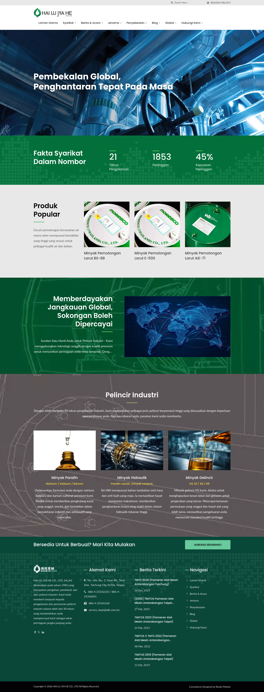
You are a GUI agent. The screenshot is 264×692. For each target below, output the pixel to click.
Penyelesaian (137, 23)
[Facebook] (35, 632)
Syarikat (69, 23)
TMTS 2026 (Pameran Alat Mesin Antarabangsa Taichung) (156, 582)
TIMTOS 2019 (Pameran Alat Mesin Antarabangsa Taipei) (154, 657)
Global (170, 23)
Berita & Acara (92, 23)
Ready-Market (223, 686)
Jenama (115, 23)
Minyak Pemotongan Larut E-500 (153, 256)
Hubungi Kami (192, 23)
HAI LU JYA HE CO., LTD (65, 686)
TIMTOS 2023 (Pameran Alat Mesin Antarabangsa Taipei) (154, 619)
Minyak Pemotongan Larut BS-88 (102, 256)
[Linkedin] (43, 632)
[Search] (189, 2)
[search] (171, 2)
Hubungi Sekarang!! (208, 544)
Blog (156, 23)
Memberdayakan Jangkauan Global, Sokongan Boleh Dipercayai (80, 311)
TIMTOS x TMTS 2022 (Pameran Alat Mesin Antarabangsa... (155, 638)
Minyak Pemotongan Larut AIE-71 (203, 256)
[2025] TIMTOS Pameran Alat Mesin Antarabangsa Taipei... (154, 601)
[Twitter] (39, 632)
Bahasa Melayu (220, 2)
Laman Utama (48, 23)
